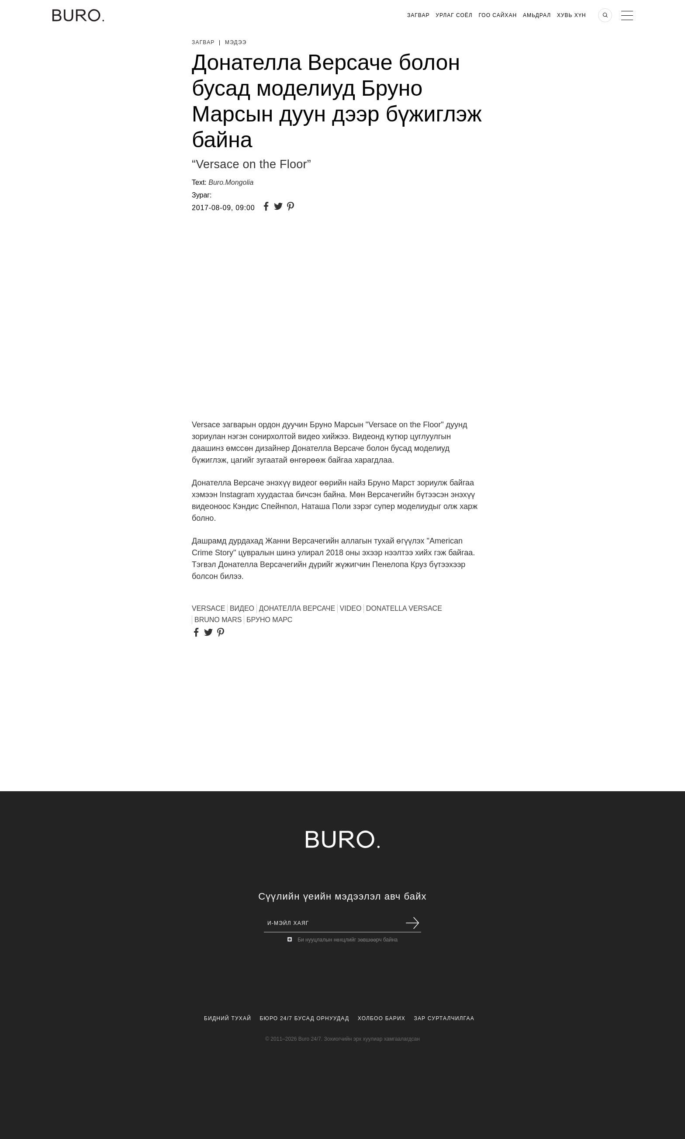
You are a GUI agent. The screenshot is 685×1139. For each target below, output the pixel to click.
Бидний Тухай (227, 1018)
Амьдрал (537, 15)
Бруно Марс (269, 619)
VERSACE (208, 608)
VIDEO (351, 608)
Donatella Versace (404, 608)
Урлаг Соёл (454, 15)
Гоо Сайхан (498, 15)
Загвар (418, 15)
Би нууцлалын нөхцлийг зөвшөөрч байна (348, 940)
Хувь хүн (571, 15)
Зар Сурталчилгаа (444, 1018)
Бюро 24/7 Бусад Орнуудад (304, 1018)
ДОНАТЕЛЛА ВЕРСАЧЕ (297, 608)
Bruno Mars (218, 619)
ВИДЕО (242, 608)
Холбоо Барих (381, 1018)
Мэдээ (236, 42)
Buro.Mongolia (230, 182)
